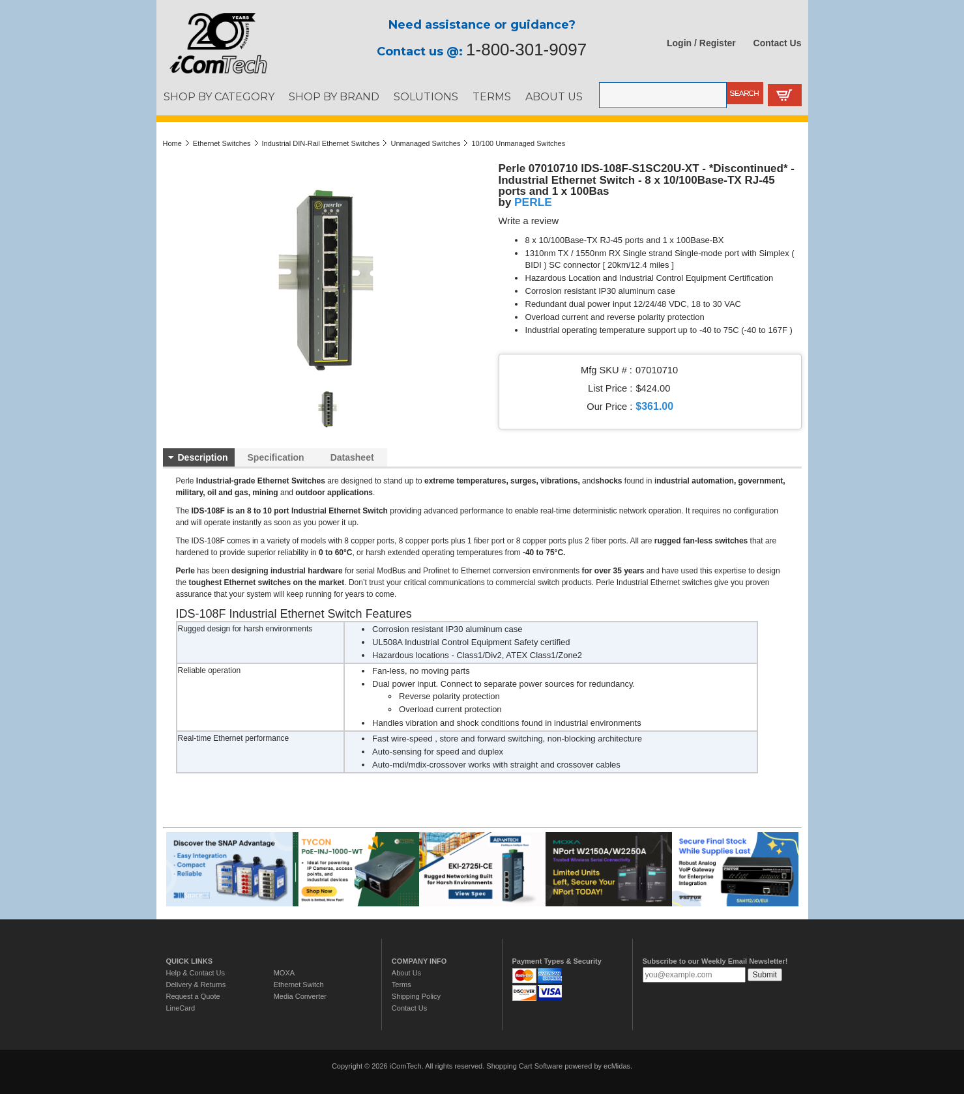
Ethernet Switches (222, 143)
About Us (406, 973)
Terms (401, 984)
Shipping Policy (416, 996)
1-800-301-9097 (526, 49)
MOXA (284, 973)
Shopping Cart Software (524, 1066)
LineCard (181, 1008)
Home (172, 143)
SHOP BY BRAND (334, 96)
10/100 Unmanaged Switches (518, 143)
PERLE (533, 202)
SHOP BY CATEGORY (219, 96)
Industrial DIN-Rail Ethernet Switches (321, 143)
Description (203, 457)
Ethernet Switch (299, 984)
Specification (276, 457)
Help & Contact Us (195, 973)
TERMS (492, 96)
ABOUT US (554, 96)
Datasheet (352, 457)
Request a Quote (193, 996)
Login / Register (701, 43)
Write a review (529, 221)
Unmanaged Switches (425, 143)
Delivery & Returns (196, 984)
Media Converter (300, 996)
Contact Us (777, 43)
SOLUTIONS (426, 96)
